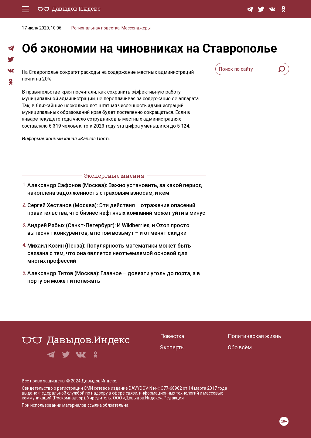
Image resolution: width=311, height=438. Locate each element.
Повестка (172, 336)
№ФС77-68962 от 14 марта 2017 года (190, 388)
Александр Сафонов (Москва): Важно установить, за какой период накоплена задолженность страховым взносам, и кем (114, 189)
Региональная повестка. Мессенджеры (111, 28)
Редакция (174, 397)
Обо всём (240, 347)
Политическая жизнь (254, 336)
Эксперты (172, 347)
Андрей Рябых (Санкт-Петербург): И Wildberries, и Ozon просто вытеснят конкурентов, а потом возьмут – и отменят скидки (108, 229)
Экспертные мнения (114, 175)
